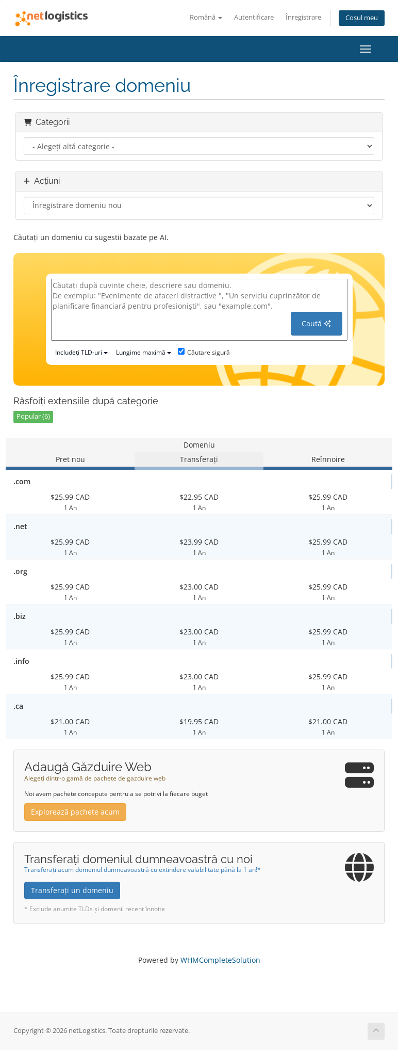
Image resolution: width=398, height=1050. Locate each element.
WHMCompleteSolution (220, 960)
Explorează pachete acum (75, 812)
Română (206, 17)
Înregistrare (303, 17)
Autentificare (254, 17)
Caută (316, 323)
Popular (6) (33, 416)
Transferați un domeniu (72, 890)
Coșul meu (361, 17)
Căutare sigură (204, 352)
